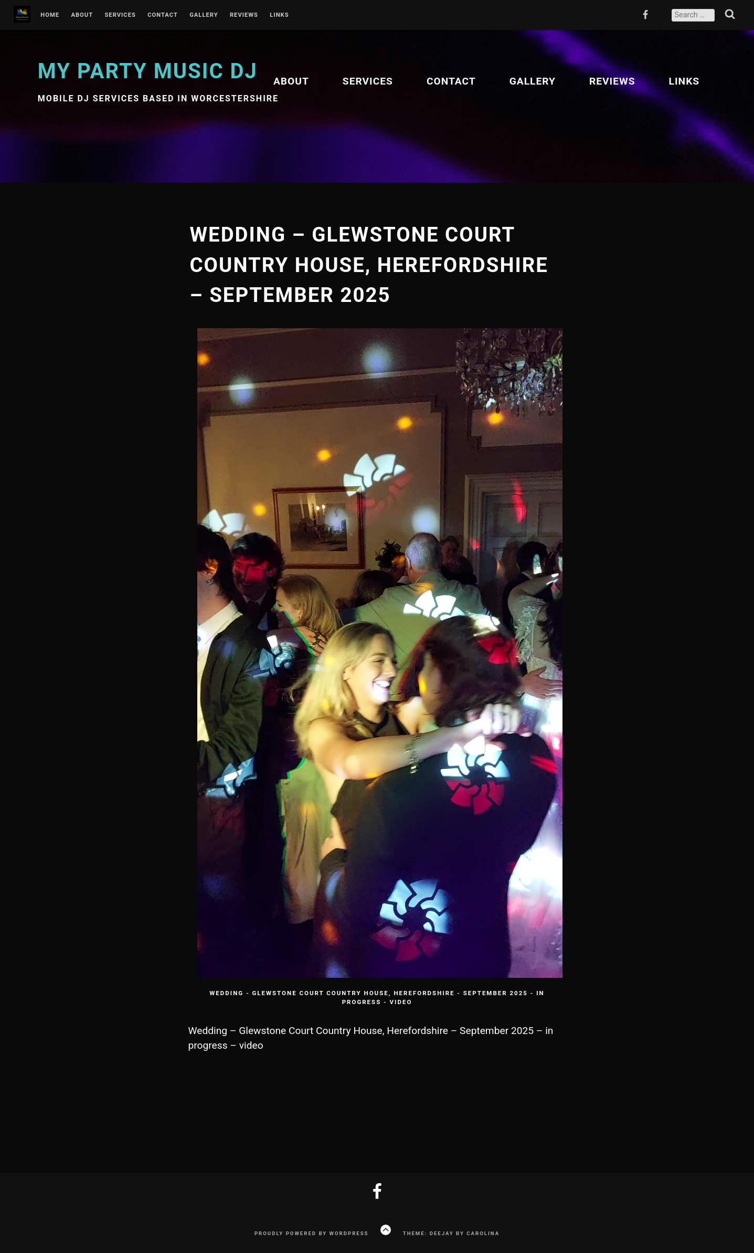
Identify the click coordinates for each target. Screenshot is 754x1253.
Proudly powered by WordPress (311, 1233)
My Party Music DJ (148, 71)
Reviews (244, 15)
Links (279, 15)
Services (119, 15)
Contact (162, 15)
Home (49, 15)
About (82, 15)
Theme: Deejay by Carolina (451, 1233)
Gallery (203, 15)
